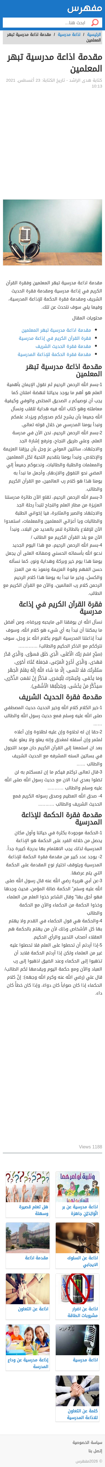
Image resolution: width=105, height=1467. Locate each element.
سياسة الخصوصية (87, 1442)
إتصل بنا (95, 1450)
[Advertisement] (52, 144)
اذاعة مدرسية (69, 34)
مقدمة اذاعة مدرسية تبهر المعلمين (56, 330)
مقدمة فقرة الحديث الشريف (63, 346)
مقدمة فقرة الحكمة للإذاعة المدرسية (54, 354)
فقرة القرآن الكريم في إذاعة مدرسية (55, 338)
